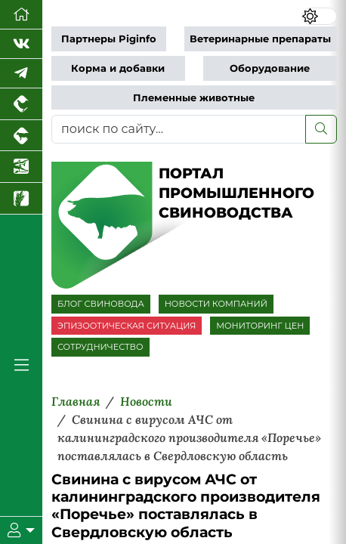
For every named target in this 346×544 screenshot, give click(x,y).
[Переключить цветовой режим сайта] (319, 17)
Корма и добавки (118, 68)
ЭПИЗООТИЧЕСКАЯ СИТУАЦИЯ (126, 325)
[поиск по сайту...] (178, 129)
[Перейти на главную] (21, 14)
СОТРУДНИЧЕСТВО (100, 347)
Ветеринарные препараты (260, 39)
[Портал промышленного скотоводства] (21, 136)
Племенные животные (194, 98)
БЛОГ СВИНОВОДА (100, 303)
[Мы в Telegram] (21, 73)
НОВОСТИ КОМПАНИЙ (216, 303)
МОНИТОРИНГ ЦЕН (260, 325)
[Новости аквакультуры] (21, 167)
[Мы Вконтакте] (21, 44)
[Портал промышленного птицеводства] (21, 104)
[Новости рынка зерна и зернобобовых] (21, 199)
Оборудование (270, 68)
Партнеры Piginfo (108, 39)
